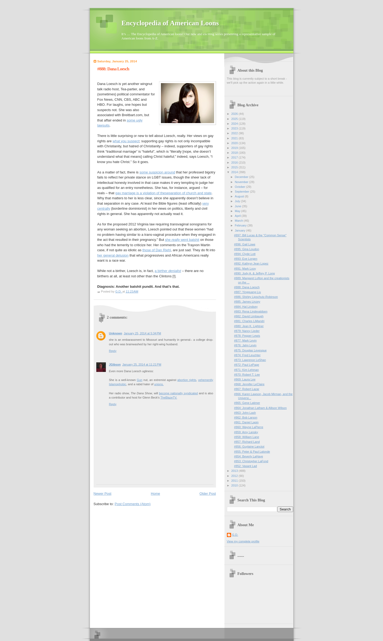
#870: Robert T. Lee (247, 374)
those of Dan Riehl (156, 250)
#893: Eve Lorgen (245, 258)
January (240, 230)
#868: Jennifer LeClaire (249, 384)
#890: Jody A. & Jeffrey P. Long (254, 273)
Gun (139, 380)
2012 (235, 475)
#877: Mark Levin (245, 340)
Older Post (207, 494)
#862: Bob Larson (245, 417)
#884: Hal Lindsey (245, 306)
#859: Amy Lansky (246, 432)
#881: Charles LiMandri (249, 321)
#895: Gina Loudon (246, 249)
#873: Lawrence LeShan (250, 360)
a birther (168, 271)
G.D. (235, 534)
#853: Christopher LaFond (251, 461)
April (238, 215)
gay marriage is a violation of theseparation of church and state (163, 193)
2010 (235, 485)
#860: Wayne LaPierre (248, 427)
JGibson (115, 364)
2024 (235, 123)
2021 (235, 138)
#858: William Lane (246, 437)
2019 (235, 147)
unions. (159, 384)
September (242, 191)
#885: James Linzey (247, 301)
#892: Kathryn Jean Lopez (251, 263)
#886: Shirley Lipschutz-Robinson (256, 296)
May (238, 211)
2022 (235, 133)
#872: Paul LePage (246, 364)
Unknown (115, 333)
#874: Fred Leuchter (247, 355)
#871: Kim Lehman (246, 369)
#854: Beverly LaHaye (248, 456)
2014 (235, 172)
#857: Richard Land (247, 441)
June (238, 206)
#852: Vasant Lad (245, 466)
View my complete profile (243, 541)
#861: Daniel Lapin (246, 422)
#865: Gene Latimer (247, 402)
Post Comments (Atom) (133, 504)
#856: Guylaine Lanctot (249, 446)
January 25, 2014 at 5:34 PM (142, 333)
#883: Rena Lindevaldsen (250, 311)
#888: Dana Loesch (247, 287)
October (240, 186)
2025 (235, 118)
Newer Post (102, 494)
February (241, 225)
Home (155, 494)
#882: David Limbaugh (249, 316)
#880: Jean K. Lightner (249, 326)
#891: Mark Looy (245, 268)
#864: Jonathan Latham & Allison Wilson (260, 407)
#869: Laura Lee (244, 379)
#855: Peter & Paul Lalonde (252, 451)
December (242, 176)
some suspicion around (157, 172)
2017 (235, 157)
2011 (235, 480)
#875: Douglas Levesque (250, 350)
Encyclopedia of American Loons (170, 23)
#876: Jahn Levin (245, 345)
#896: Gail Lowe (244, 244)
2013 (235, 470)
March (239, 220)
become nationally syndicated (178, 393)
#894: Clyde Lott (244, 253)
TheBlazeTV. (168, 397)
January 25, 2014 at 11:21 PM (141, 364)
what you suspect (126, 141)
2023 (235, 128)
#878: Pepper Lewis (247, 335)
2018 (235, 152)
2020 (235, 143)
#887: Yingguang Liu (247, 292)
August (240, 196)
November (242, 182)
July (238, 201)
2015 (235, 167)
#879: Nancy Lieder (247, 330)
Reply (112, 350)
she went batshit (182, 240)
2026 (235, 113)
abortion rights (186, 380)
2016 (235, 162)
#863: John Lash (245, 412)
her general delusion (113, 255)
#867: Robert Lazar (246, 389)
